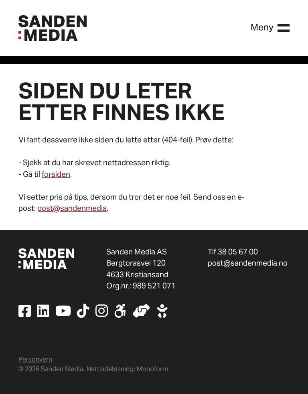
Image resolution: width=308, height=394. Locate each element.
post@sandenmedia (72, 208)
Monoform (152, 369)
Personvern (35, 359)
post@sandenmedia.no (248, 263)
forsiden (56, 174)
